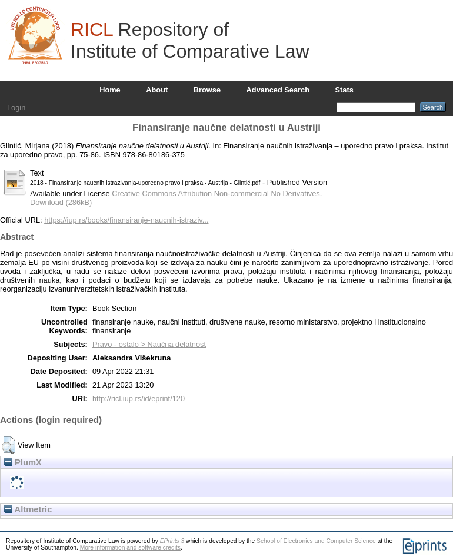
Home (110, 89)
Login (16, 107)
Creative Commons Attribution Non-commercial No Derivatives (215, 193)
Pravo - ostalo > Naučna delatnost (149, 344)
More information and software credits (130, 547)
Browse (207, 89)
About (157, 89)
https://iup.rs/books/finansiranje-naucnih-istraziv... (126, 220)
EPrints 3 (172, 541)
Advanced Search (278, 89)
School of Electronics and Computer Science (316, 541)
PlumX (23, 462)
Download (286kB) (61, 202)
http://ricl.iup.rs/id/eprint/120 (138, 398)
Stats (344, 89)
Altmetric (28, 509)
